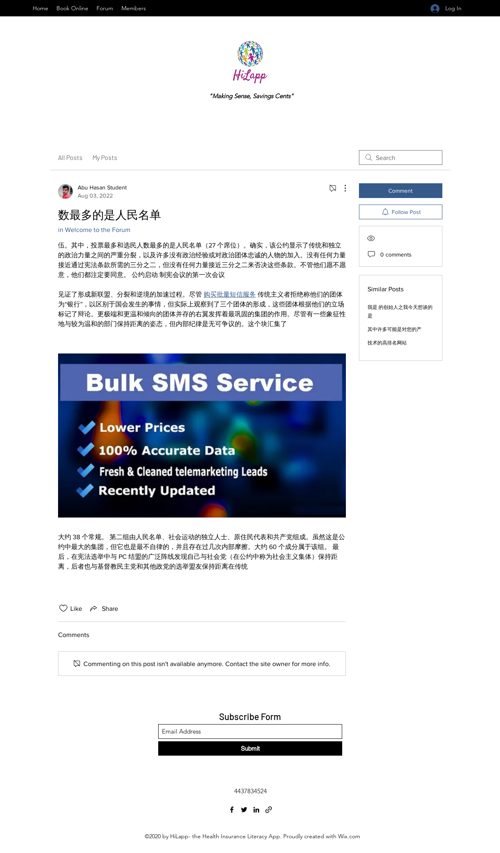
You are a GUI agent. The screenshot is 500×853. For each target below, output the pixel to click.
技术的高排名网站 (387, 343)
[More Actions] (341, 188)
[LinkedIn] (256, 810)
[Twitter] (244, 810)
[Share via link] (103, 608)
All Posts (70, 157)
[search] (400, 157)
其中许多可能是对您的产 (395, 329)
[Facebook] (232, 810)
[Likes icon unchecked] (63, 608)
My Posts (104, 157)
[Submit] (250, 748)
